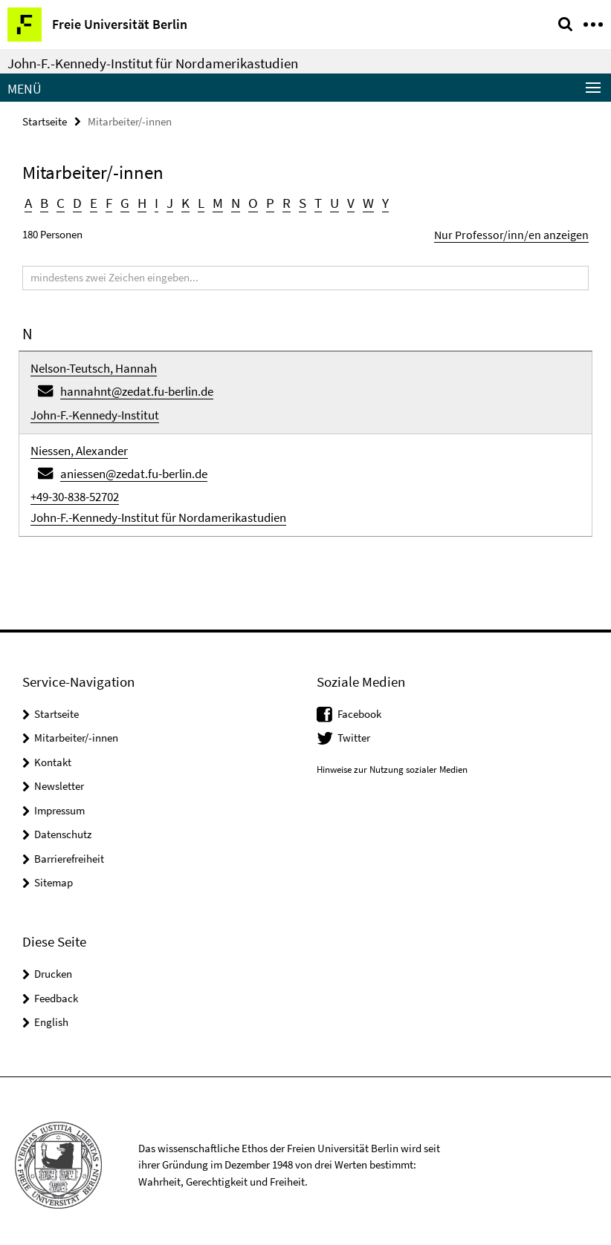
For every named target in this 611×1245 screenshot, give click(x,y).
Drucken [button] (53, 965)
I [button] (153, 201)
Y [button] (377, 201)
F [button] (106, 201)
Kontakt (52, 754)
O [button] (248, 201)
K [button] (182, 201)
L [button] (197, 201)
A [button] (28, 201)
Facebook (359, 706)
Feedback (56, 990)
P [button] (264, 201)
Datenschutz (62, 827)
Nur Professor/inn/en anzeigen (519, 232)
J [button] (167, 201)
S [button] (296, 201)
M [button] (214, 201)
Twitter (353, 730)
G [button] (122, 201)
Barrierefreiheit (69, 850)
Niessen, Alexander (79, 445)
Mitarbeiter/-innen (76, 730)
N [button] (231, 201)
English (51, 1014)
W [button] (360, 201)
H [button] (139, 201)
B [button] (44, 201)
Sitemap (53, 875)
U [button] (327, 201)
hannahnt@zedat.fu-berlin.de (136, 387)
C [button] (60, 201)
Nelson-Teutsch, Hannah (93, 365)
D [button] (76, 201)
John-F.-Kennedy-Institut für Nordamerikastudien (152, 63)
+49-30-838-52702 (74, 488)
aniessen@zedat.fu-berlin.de (133, 467)
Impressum (59, 802)
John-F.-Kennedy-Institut (94, 410)
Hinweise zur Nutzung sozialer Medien (392, 761)
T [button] (311, 201)
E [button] (91, 201)
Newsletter (59, 778)
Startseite (44, 121)
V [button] (343, 201)
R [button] (280, 201)
